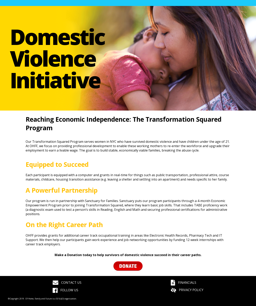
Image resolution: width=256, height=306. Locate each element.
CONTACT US (67, 282)
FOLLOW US (65, 290)
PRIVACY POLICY (187, 290)
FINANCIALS (183, 282)
